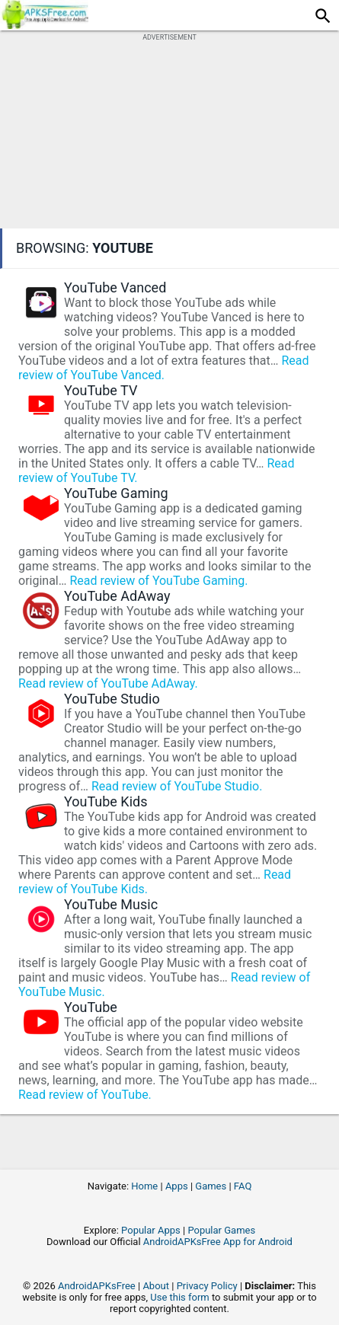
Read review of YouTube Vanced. (163, 367)
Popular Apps (151, 1230)
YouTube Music (111, 904)
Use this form (179, 1297)
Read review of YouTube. (85, 1094)
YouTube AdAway (117, 596)
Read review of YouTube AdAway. (108, 683)
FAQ (242, 1186)
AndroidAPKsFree (97, 1285)
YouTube (90, 1007)
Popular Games (221, 1230)
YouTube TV (100, 390)
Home (144, 1186)
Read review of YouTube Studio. (176, 786)
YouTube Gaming (116, 493)
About (155, 1285)
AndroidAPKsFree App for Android (218, 1241)
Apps (176, 1186)
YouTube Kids (106, 801)
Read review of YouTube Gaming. (158, 580)
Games (210, 1186)
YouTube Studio (112, 699)
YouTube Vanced (115, 287)
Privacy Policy (207, 1285)
